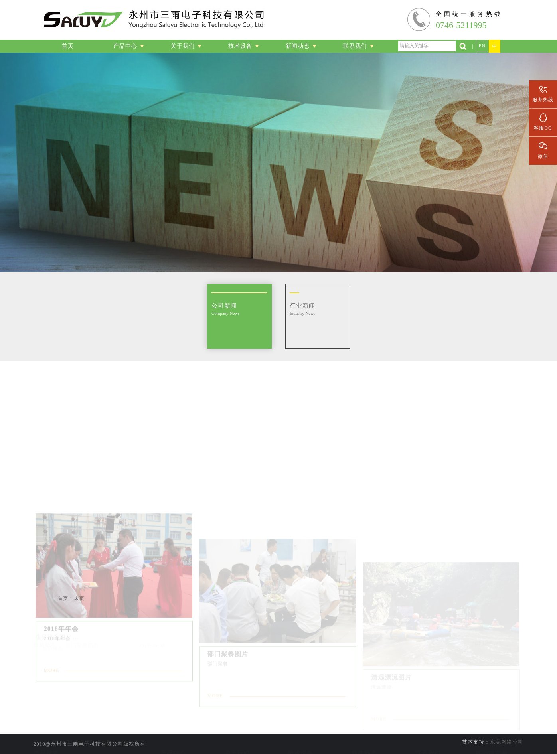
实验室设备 (301, 719)
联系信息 (428, 719)
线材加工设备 (300, 731)
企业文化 (237, 742)
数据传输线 (173, 742)
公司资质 (237, 731)
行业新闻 (364, 731)
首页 (63, 598)
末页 (79, 598)
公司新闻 (364, 719)
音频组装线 (173, 731)
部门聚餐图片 (82, 633)
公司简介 (237, 719)
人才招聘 (428, 731)
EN (482, 46)
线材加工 (173, 719)
